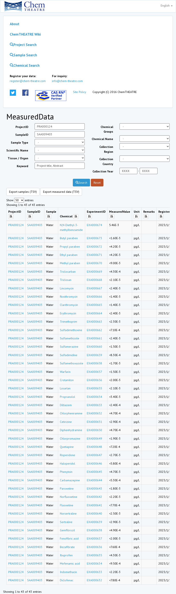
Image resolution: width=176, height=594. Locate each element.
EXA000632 (94, 580)
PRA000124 (16, 225)
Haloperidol (67, 463)
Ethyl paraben (68, 255)
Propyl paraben (70, 246)
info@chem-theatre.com (67, 81)
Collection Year (103, 171)
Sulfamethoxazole (71, 363)
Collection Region (106, 149)
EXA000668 (94, 280)
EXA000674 (94, 225)
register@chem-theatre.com (28, 81)
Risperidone (67, 455)
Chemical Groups (107, 129)
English (167, 5)
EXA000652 (94, 413)
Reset (97, 183)
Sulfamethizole (69, 338)
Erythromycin (68, 313)
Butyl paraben (69, 238)
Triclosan (65, 280)
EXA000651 (94, 422)
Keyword (22, 166)
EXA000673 (94, 238)
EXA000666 (94, 296)
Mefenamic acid (70, 563)
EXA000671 (94, 255)
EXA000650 (94, 430)
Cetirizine (66, 422)
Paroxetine (67, 488)
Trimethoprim (68, 321)
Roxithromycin (68, 296)
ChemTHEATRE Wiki (25, 34)
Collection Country (106, 161)
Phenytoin (66, 472)
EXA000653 (94, 405)
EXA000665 (94, 305)
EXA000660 (94, 346)
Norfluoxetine (68, 497)
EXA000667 (94, 288)
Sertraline (66, 522)
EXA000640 (94, 513)
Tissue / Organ (18, 158)
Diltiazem (66, 405)
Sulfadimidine (68, 355)
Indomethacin (68, 572)
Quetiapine (67, 447)
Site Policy (79, 92)
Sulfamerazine (69, 346)
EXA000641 (94, 505)
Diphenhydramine (71, 430)
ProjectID (21, 127)
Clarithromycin (69, 305)
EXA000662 (94, 330)
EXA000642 (94, 497)
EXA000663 (94, 321)
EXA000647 (94, 455)
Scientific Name (17, 150)
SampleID (21, 135)
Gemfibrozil (67, 530)
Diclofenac (66, 580)
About (14, 24)
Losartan (65, 388)
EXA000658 (94, 363)
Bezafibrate (67, 547)
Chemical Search (24, 65)
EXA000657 (94, 372)
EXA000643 (94, 488)
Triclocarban (68, 271)
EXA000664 (94, 313)
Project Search (23, 44)
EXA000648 (94, 447)
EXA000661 (94, 338)
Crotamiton (67, 380)
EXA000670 (94, 263)
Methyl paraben (70, 263)
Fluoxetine (66, 505)
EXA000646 (94, 463)
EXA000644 (94, 480)
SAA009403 (34, 225)
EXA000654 (94, 397)
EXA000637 (94, 538)
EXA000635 (94, 555)
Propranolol (67, 397)
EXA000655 (94, 388)
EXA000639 (94, 522)
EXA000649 (94, 438)
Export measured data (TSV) (61, 192)
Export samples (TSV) (23, 192)
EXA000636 (94, 547)
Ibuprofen (66, 555)
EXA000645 (94, 472)
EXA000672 (94, 246)
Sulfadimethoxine (71, 330)
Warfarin (65, 372)
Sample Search (23, 55)
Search (81, 183)
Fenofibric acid (69, 538)
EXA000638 (94, 530)
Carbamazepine (70, 480)
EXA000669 (94, 271)
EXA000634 (94, 563)
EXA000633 (94, 572)
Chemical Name (102, 139)
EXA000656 (94, 380)
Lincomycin (67, 288)
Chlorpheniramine (71, 413)
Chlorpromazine (70, 438)
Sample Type (19, 142)
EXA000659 (94, 355)
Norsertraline (68, 513)
